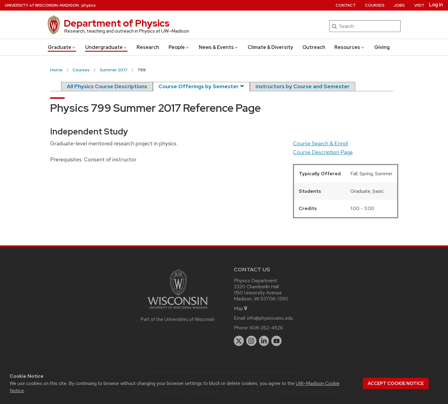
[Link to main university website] (177, 310)
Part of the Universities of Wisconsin (177, 319)
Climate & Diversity (270, 47)
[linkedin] (264, 341)
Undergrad (106, 47)
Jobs (399, 5)
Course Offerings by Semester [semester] (199, 86)
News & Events (219, 47)
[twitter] (239, 341)
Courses (375, 5)
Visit (419, 5)
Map (241, 308)
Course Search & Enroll (320, 143)
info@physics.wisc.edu (270, 318)
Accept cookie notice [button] (396, 383)
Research (148, 47)
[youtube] (276, 341)
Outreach (313, 47)
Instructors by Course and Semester (303, 86)
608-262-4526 (266, 328)
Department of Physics (116, 23)
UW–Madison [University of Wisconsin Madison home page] (42, 5)
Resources (349, 47)
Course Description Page (323, 152)
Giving (382, 47)
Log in (436, 5)
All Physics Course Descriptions (107, 86)
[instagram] (251, 341)
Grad (62, 47)
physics (89, 5)
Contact (346, 5)
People (179, 47)
